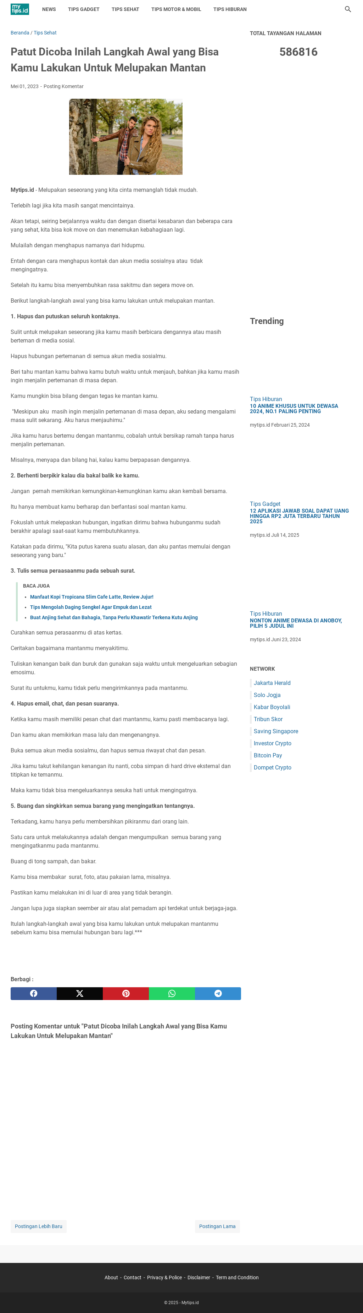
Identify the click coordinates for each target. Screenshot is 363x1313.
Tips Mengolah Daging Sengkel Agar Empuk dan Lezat (91, 607)
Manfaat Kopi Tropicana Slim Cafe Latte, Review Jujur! (91, 597)
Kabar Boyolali (272, 707)
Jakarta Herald (272, 683)
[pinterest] (126, 993)
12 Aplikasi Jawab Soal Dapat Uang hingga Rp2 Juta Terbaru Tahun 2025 (299, 516)
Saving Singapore (276, 731)
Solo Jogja (267, 695)
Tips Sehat (125, 9)
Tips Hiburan (230, 9)
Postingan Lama (217, 1226)
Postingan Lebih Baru (38, 1226)
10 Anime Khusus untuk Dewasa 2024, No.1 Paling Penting (294, 409)
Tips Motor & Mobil (176, 9)
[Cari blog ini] (348, 9)
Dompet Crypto (272, 767)
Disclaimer (199, 1277)
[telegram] (218, 993)
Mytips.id (190, 1302)
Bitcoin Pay (268, 755)
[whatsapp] (172, 993)
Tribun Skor (268, 719)
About (111, 1277)
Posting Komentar (64, 86)
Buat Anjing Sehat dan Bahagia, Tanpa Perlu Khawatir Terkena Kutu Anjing (114, 617)
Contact (132, 1277)
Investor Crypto (272, 743)
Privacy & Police (164, 1277)
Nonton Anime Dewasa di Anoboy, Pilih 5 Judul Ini (296, 623)
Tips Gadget (84, 9)
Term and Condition (237, 1277)
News (49, 9)
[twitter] (80, 993)
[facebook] (34, 993)
